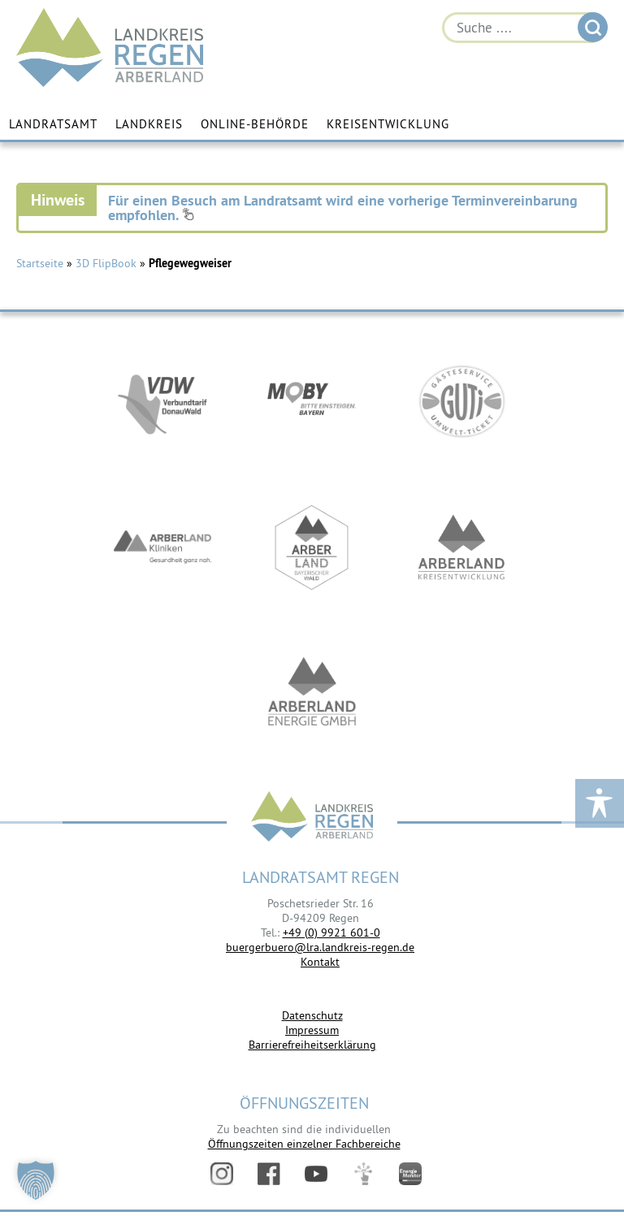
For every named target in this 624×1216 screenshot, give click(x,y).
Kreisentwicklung (388, 124)
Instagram (221, 1173)
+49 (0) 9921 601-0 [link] (331, 932)
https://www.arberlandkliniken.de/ (162, 547)
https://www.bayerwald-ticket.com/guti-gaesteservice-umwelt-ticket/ (461, 401)
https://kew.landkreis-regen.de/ (461, 547)
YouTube (316, 1173)
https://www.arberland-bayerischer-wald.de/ (312, 547)
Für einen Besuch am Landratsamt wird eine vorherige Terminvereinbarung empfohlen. (343, 207)
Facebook (269, 1173)
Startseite (39, 263)
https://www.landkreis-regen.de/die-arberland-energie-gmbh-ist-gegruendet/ (312, 693)
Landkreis (149, 124)
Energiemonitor (410, 1173)
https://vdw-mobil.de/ (162, 401)
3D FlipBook (106, 263)
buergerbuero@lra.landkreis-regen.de (320, 947)
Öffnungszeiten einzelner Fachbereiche (304, 1143)
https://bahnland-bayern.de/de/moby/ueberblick (312, 401)
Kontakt (320, 961)
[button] (36, 1180)
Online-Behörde (255, 124)
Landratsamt (53, 124)
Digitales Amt (363, 1173)
